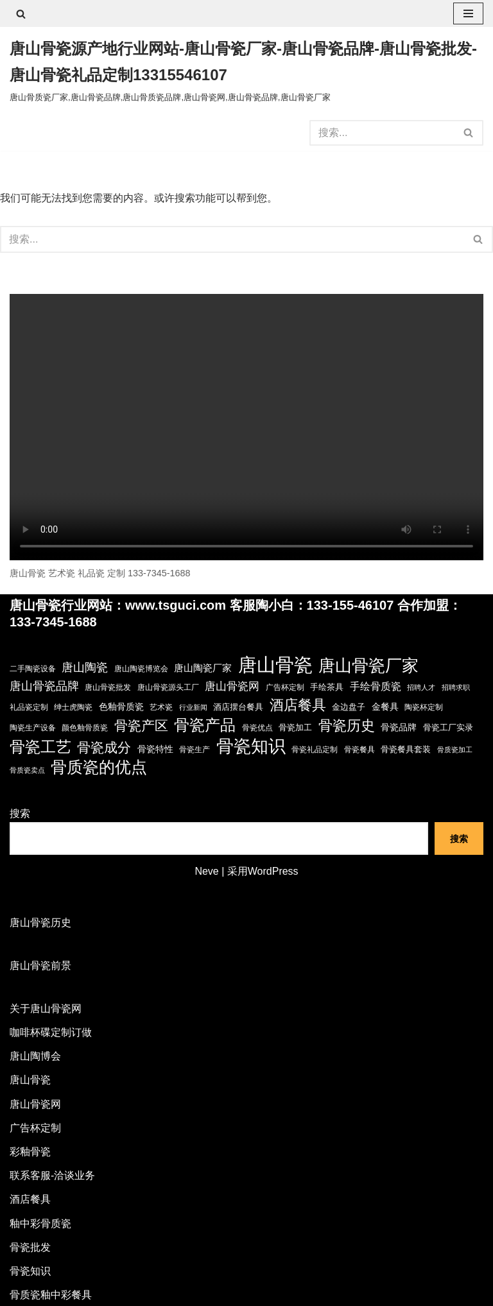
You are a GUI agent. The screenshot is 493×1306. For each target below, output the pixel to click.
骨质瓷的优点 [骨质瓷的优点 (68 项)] (99, 767)
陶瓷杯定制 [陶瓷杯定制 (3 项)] (423, 707)
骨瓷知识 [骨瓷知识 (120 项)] (251, 746)
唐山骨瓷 (30, 1079)
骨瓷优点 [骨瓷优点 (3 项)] (257, 727)
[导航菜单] (468, 13)
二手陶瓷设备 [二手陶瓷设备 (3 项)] (33, 668)
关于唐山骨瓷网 (46, 1008)
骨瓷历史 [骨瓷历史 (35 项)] (346, 725)
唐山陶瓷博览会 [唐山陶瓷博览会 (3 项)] (141, 668)
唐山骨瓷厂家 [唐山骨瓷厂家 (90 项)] (368, 665)
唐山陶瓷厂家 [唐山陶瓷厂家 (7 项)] (203, 667)
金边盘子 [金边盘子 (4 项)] (348, 707)
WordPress (273, 871)
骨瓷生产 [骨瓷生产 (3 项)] (194, 749)
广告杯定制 (35, 1127)
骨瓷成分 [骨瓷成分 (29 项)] (104, 747)
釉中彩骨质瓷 (40, 1223)
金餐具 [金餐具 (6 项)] (385, 706)
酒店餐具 (30, 1199)
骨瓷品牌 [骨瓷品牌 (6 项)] (399, 727)
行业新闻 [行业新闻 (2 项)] (193, 707)
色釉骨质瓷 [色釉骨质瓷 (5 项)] (121, 707)
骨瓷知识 (30, 1271)
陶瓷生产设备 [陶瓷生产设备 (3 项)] (33, 727)
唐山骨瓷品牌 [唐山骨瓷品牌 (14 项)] (44, 686)
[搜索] (21, 14)
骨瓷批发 (30, 1247)
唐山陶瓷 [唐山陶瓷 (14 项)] (85, 667)
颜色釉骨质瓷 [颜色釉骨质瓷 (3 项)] (85, 727)
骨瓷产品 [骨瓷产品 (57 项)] (205, 725)
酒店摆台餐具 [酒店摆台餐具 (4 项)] (238, 707)
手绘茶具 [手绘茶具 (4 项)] (326, 687)
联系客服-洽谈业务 (52, 1175)
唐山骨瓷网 (35, 1104)
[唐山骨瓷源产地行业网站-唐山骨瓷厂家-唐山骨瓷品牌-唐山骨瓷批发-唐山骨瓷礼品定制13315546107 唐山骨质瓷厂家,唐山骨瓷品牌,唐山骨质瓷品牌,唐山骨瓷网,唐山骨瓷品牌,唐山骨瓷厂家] (246, 71)
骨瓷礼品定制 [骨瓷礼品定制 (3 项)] (314, 749)
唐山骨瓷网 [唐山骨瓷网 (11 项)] (232, 686)
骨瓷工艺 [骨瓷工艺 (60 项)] (40, 746)
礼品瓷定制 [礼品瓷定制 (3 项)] (29, 707)
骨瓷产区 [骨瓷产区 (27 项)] (141, 725)
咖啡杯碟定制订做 (51, 1032)
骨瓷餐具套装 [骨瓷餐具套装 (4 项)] (406, 749)
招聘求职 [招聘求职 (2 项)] (456, 687)
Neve (206, 871)
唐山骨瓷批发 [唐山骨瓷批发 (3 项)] (108, 687)
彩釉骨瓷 (30, 1151)
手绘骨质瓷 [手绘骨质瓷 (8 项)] (375, 686)
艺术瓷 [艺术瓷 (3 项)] (161, 707)
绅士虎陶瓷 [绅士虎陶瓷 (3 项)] (73, 707)
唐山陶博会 (35, 1056)
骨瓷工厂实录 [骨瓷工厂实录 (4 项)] (448, 727)
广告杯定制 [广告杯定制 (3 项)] (285, 687)
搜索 (20, 813)
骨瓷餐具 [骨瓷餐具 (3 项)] (359, 749)
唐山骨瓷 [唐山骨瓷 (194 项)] (275, 664)
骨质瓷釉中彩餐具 (51, 1294)
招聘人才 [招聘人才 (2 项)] (421, 687)
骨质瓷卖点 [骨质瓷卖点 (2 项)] (27, 770)
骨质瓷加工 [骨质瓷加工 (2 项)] (454, 749)
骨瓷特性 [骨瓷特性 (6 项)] (155, 749)
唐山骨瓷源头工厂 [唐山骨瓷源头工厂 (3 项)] (168, 687)
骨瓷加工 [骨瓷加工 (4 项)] (295, 727)
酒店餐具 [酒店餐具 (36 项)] (298, 705)
